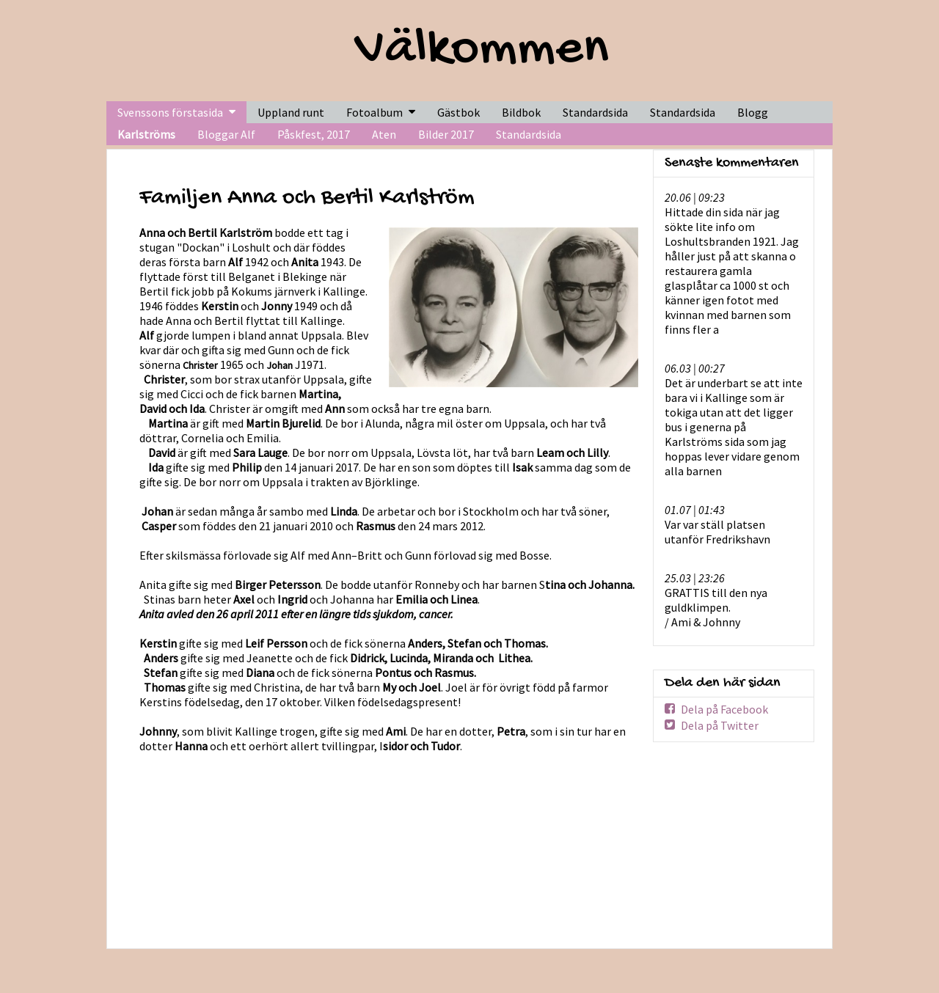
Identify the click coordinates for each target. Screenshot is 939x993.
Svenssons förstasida (170, 112)
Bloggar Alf (226, 134)
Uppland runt (290, 112)
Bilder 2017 (446, 134)
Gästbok (458, 112)
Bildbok (521, 112)
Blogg (752, 112)
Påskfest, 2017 (313, 134)
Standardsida (528, 134)
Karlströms (146, 134)
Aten (384, 134)
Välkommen (482, 50)
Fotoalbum (374, 112)
